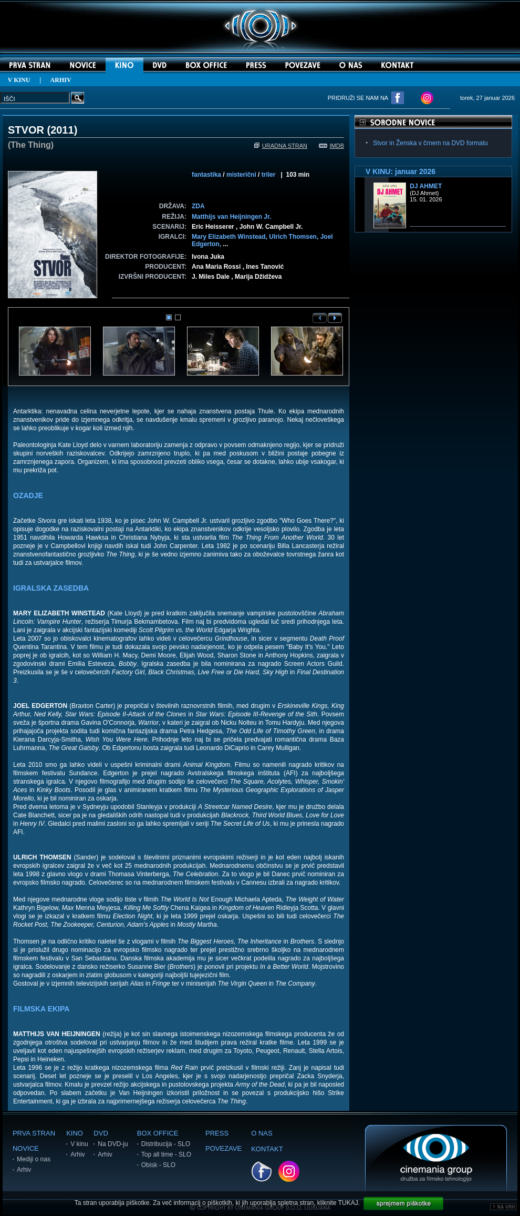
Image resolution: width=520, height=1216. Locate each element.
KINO (74, 1133)
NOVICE (26, 1148)
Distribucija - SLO (165, 1144)
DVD (100, 1133)
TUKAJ (348, 1203)
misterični (241, 174)
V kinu (79, 1144)
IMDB (332, 146)
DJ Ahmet (426, 186)
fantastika (206, 174)
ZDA (198, 206)
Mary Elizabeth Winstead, (230, 236)
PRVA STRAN (34, 1133)
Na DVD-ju (113, 1144)
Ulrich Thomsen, (294, 236)
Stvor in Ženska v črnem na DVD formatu (430, 143)
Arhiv (24, 1169)
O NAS (261, 1133)
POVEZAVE (223, 1148)
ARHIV (60, 80)
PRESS (216, 1133)
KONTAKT (267, 1149)
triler (269, 174)
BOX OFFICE (158, 1133)
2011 (62, 130)
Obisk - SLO (158, 1165)
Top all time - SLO (166, 1154)
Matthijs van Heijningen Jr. (231, 216)
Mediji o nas (33, 1159)
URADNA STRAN (280, 146)
